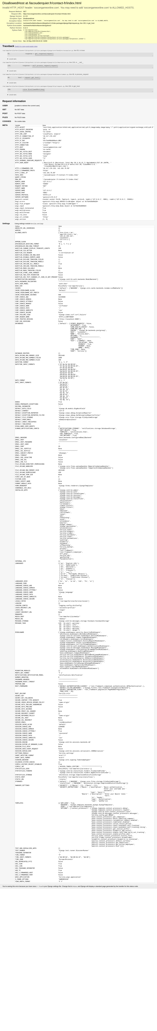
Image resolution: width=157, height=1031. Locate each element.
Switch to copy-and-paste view (26, 48)
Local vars (12, 61)
